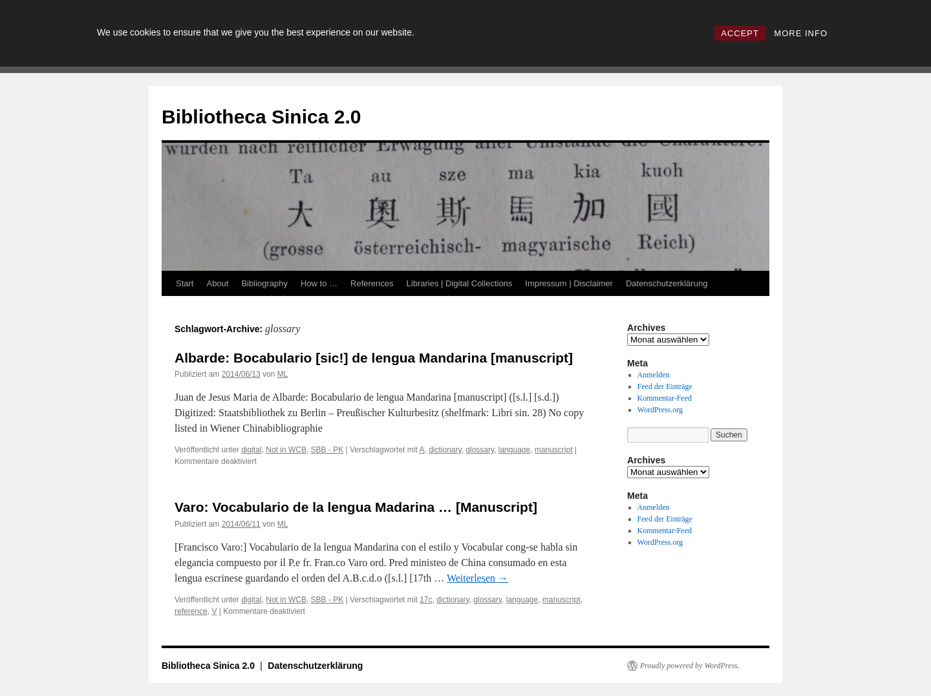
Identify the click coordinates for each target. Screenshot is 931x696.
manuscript (554, 449)
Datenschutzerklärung (666, 283)
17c (426, 599)
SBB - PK (327, 449)
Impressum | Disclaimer (569, 283)
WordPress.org (660, 409)
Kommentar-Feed (664, 398)
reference (191, 611)
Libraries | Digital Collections (460, 283)
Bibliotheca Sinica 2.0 (261, 116)
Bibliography (264, 283)
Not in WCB (286, 449)
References (371, 283)
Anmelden (653, 374)
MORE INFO (801, 33)
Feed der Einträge (664, 386)
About (217, 283)
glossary (480, 449)
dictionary (445, 449)
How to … (319, 283)
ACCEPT (740, 33)
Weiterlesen (477, 578)
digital (251, 449)
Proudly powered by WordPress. (690, 665)
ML (282, 374)
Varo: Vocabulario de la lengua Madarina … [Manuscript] (356, 507)
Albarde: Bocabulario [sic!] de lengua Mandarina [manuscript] (374, 357)
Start (184, 283)
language (514, 449)
